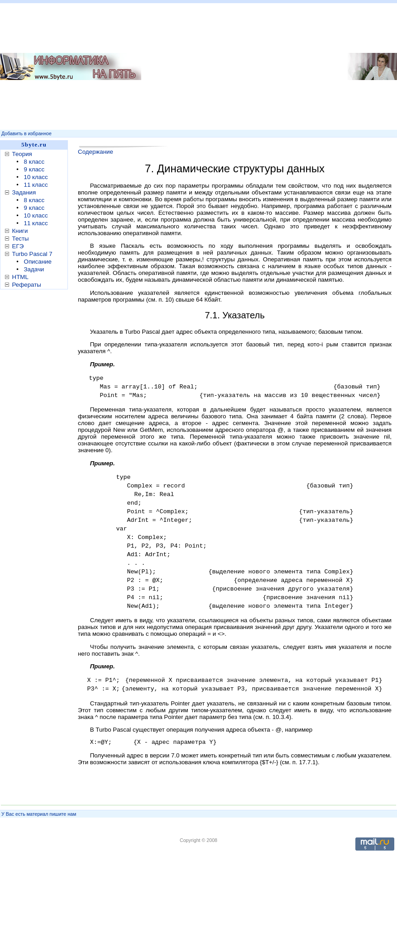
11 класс (36, 184)
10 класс (36, 177)
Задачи (34, 269)
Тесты (20, 238)
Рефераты (26, 284)
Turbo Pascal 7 (32, 254)
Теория (22, 154)
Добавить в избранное (26, 133)
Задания (24, 192)
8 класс (34, 161)
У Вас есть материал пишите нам (38, 814)
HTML (20, 277)
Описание (38, 261)
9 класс (34, 169)
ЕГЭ (18, 246)
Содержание (95, 151)
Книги (20, 230)
